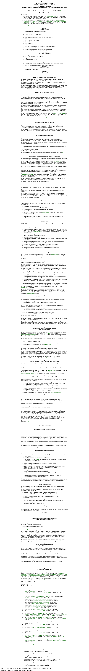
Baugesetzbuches (49, 16)
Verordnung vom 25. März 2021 (31, 591)
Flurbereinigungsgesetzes (40, 382)
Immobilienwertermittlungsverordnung (28, 334)
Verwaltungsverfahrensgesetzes (27, 174)
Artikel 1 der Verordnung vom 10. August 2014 (44, 590)
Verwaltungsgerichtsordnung (59, 113)
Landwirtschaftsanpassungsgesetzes (31, 387)
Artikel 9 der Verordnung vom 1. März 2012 (41, 613)
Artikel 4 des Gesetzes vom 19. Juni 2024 (58, 593)
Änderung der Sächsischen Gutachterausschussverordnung (36, 651)
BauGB (55, 16)
